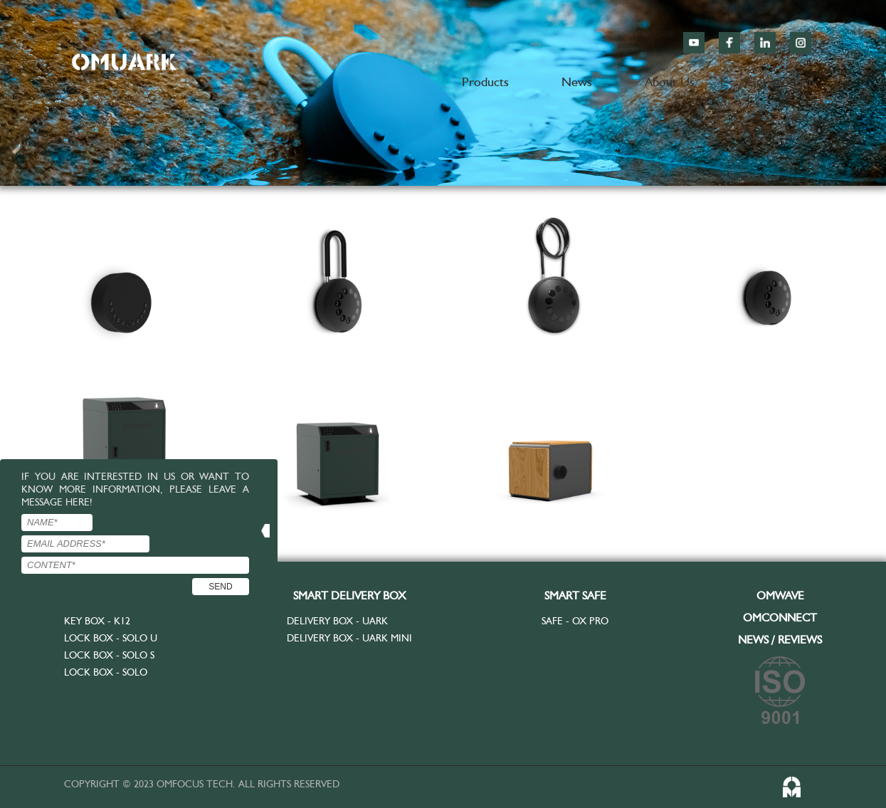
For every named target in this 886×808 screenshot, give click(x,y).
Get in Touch (781, 81)
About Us (670, 81)
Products (485, 81)
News (576, 81)
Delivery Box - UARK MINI (349, 638)
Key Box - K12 (97, 620)
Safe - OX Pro (575, 620)
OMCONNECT (780, 617)
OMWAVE (780, 595)
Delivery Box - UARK (337, 620)
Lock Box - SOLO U (110, 638)
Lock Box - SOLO (105, 672)
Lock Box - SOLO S (109, 655)
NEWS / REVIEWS (780, 639)
